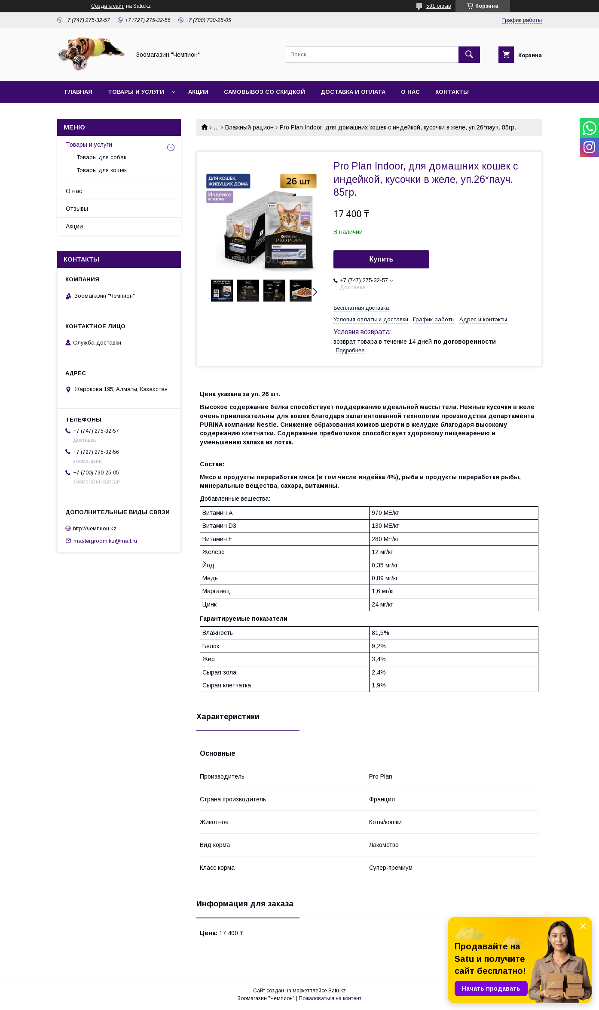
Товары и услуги (136, 92)
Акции (198, 92)
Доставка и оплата (353, 92)
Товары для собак (101, 157)
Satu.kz (337, 991)
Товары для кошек (101, 170)
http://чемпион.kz (94, 528)
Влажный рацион (249, 127)
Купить (382, 259)
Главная (78, 92)
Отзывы (77, 208)
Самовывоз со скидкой (264, 92)
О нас (410, 92)
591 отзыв (438, 6)
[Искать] (469, 54)
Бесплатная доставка (361, 308)
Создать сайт (107, 6)
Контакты (452, 92)
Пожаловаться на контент (330, 998)
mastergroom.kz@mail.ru (105, 540)
